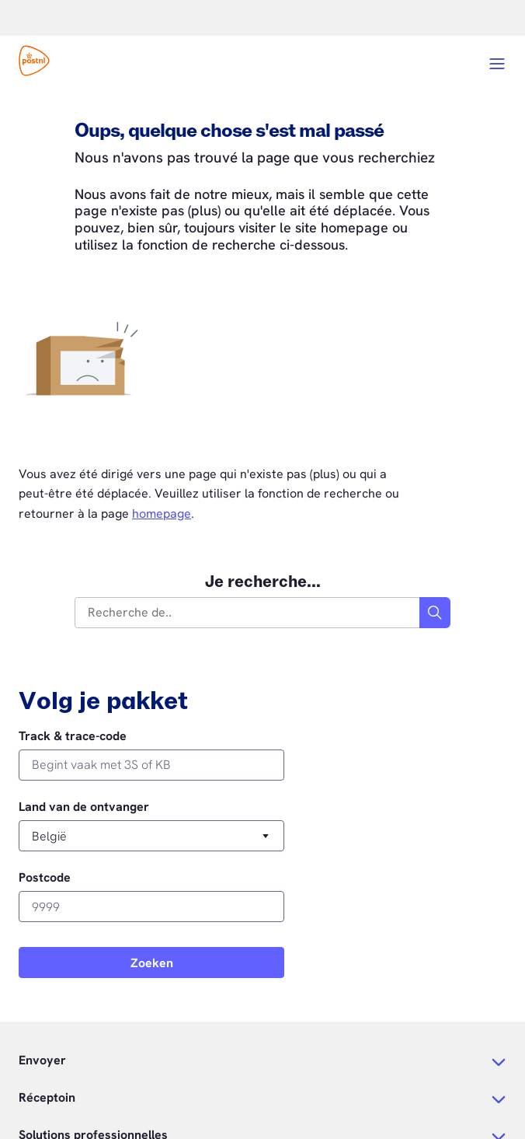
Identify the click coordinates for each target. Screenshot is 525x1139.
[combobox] (247, 612)
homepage (161, 513)
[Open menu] (497, 63)
